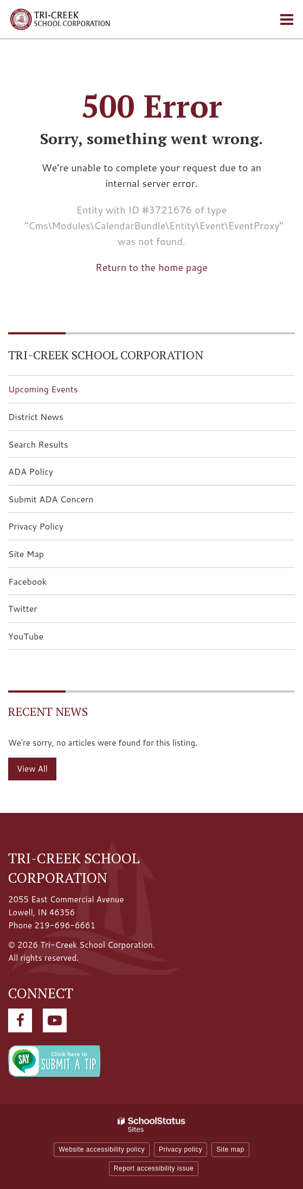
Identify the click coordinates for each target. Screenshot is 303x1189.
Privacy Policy (35, 526)
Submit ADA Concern (51, 499)
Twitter (40, 611)
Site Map (26, 553)
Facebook (44, 584)
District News (35, 416)
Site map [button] (230, 1149)
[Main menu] (286, 19)
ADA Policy (30, 471)
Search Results (38, 444)
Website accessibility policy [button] (102, 1149)
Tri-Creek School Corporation (105, 355)
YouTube (43, 639)
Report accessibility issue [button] (154, 1168)
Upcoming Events (43, 389)
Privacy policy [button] (180, 1149)
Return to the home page (151, 267)
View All (32, 768)
